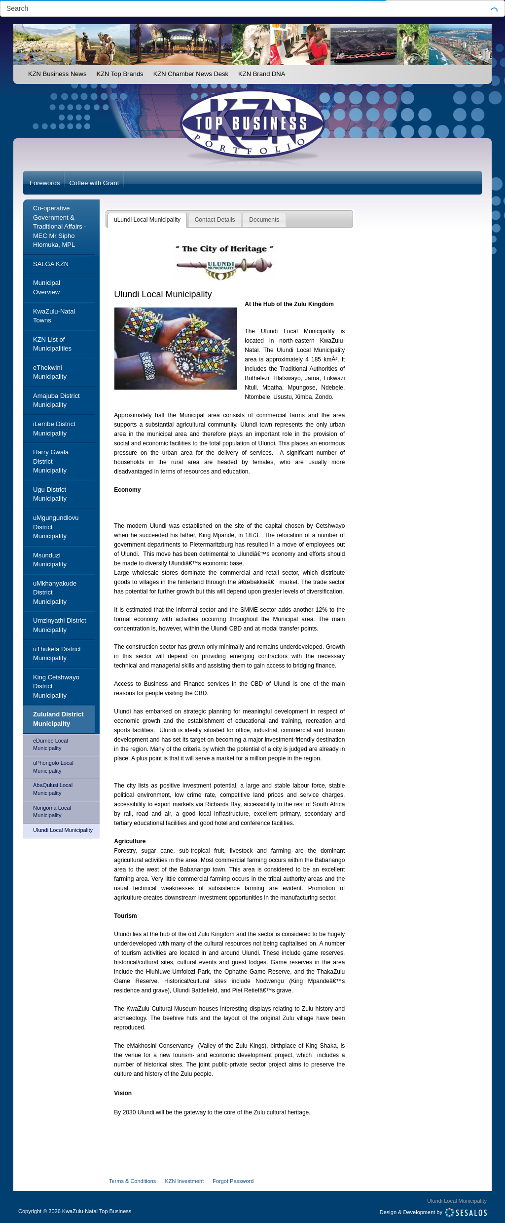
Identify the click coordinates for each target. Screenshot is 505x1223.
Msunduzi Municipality (50, 560)
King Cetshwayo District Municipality (56, 686)
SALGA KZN (51, 264)
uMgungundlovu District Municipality (56, 527)
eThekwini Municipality (50, 372)
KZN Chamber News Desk (190, 74)
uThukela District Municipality (57, 653)
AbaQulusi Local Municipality (52, 789)
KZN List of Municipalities (52, 344)
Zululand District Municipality (58, 718)
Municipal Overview (46, 287)
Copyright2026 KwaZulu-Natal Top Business (74, 1211)
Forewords (45, 183)
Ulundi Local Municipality (63, 830)
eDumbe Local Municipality (50, 744)
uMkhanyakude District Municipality (54, 592)
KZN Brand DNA (261, 74)
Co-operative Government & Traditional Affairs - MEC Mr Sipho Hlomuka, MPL (59, 226)
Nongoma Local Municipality (52, 812)
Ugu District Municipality (50, 494)
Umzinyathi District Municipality (59, 625)
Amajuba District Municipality (56, 400)
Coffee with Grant (94, 183)
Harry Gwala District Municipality (51, 461)
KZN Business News (57, 74)
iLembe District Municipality (54, 428)
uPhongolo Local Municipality (53, 767)
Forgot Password (233, 1181)
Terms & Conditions (132, 1181)
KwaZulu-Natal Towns (54, 316)
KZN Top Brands (119, 74)
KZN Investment (184, 1181)
